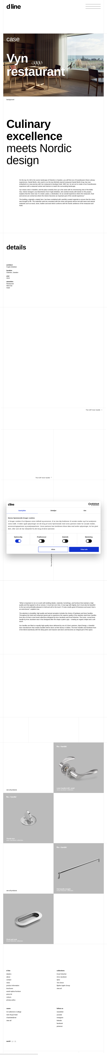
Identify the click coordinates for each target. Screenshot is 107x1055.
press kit (9, 994)
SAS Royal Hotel (11, 1015)
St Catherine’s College (13, 1012)
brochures (9, 988)
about (8, 977)
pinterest (59, 1026)
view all (59, 988)
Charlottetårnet (11, 1017)
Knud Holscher (62, 974)
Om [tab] (85, 510)
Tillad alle (84, 549)
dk (15, 1041)
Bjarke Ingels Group (63, 985)
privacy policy (10, 1000)
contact (8, 980)
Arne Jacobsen (62, 977)
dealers (8, 974)
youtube (59, 1015)
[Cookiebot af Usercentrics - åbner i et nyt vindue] (90, 504)
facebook (60, 1023)
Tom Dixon (60, 983)
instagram (60, 1017)
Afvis (53, 549)
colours (8, 997)
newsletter (60, 1012)
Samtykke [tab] (22, 510)
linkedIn (59, 1020)
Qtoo (58, 980)
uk (12, 1041)
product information (12, 985)
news (8, 983)
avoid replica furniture (13, 991)
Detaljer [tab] (53, 510)
